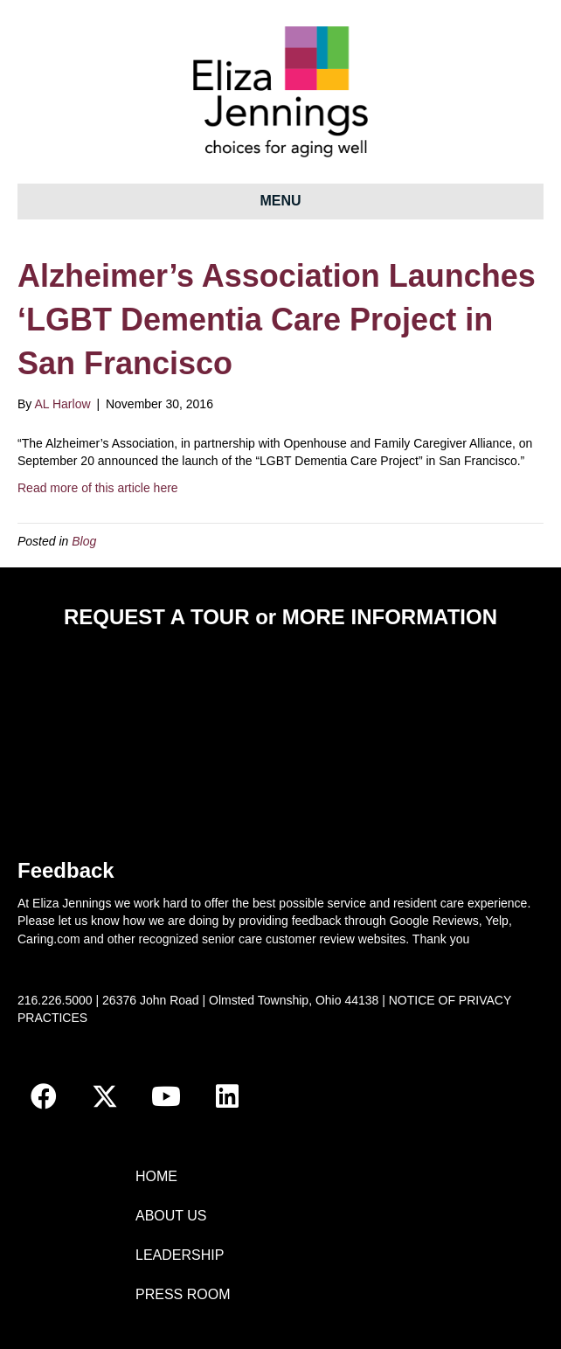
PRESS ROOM (182, 1294)
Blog (84, 541)
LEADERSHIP (179, 1255)
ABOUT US (171, 1215)
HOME (156, 1176)
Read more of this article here (97, 488)
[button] (43, 1096)
